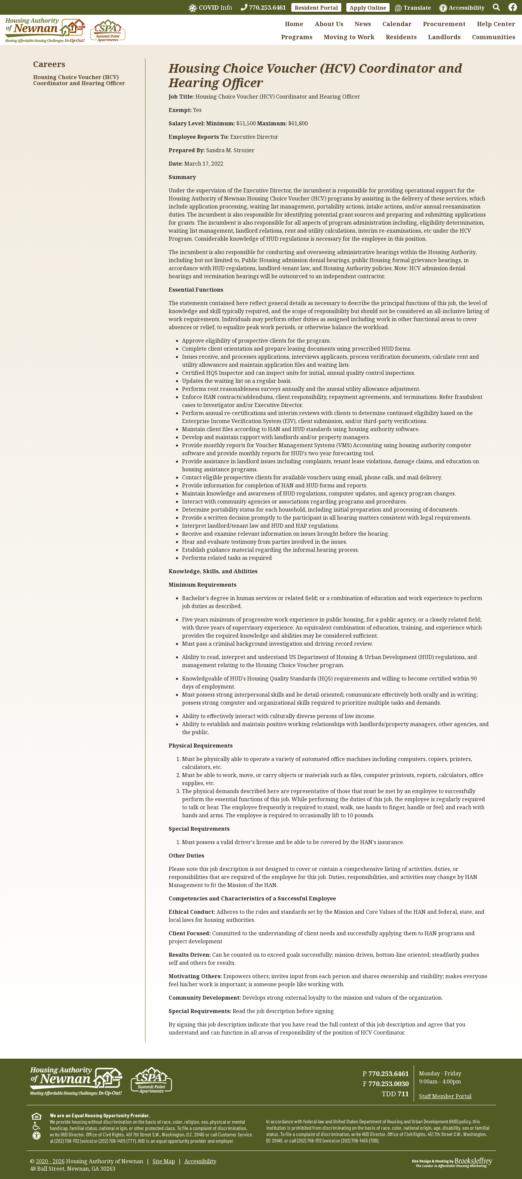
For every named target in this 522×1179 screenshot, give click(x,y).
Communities (493, 37)
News (363, 24)
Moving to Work (349, 37)
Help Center (496, 24)
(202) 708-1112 (67, 1140)
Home (294, 24)
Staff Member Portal (445, 1096)
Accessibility (200, 1161)
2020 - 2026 (50, 1161)
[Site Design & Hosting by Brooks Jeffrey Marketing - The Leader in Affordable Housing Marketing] (452, 1162)
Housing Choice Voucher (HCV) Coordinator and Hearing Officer (79, 80)
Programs (296, 37)
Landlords (444, 37)
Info (210, 7)
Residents (401, 37)
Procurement (444, 24)
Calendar (397, 24)
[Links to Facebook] (512, 7)
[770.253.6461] (263, 7)
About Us (329, 24)
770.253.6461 (388, 1073)
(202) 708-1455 (112, 1140)
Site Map (164, 1161)
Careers (49, 63)
